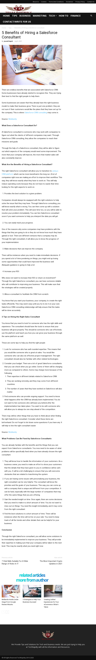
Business (24, 15)
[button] (91, 16)
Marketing (39, 15)
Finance (75, 15)
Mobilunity (12, 119)
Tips (14, 15)
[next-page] (7, 611)
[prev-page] (3, 611)
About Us (36, 2)
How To (63, 15)
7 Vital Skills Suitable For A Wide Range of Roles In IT (15, 562)
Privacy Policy (80, 2)
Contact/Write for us (17, 21)
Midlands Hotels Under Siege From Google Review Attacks (10, 602)
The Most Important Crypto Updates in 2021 (51, 562)
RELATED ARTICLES (32, 575)
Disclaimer (69, 2)
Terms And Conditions (56, 2)
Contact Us (90, 2)
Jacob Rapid (8, 41)
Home (6, 15)
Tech (53, 15)
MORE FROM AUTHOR (32, 580)
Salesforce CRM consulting (36, 112)
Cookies (43, 2)
